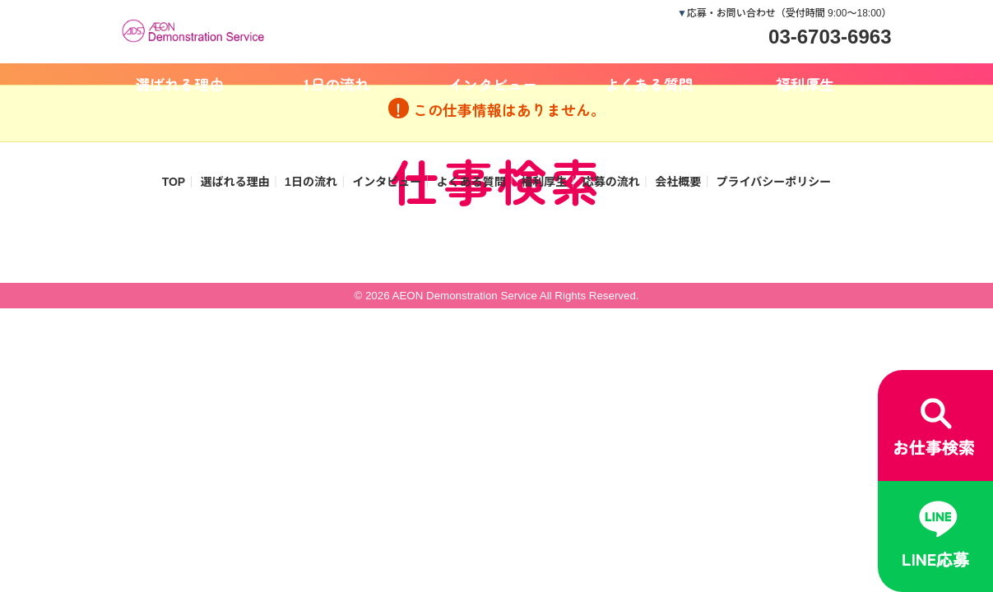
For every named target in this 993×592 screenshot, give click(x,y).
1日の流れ (336, 84)
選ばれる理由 (180, 84)
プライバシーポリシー (774, 181)
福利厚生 (805, 84)
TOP (174, 181)
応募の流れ (611, 181)
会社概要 (678, 181)
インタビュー (492, 84)
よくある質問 (649, 84)
